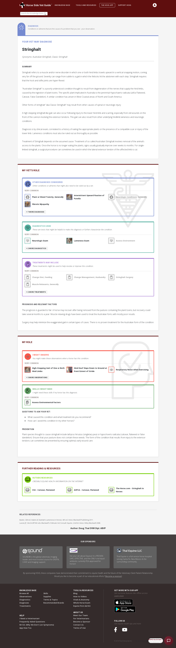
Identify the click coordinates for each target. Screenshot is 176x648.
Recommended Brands (53, 603)
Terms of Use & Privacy (142, 641)
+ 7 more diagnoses (35, 212)
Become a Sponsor (81, 621)
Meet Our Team (80, 615)
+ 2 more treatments (36, 292)
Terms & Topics (50, 599)
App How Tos (25, 628)
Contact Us (78, 625)
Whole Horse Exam (81, 603)
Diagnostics (24, 599)
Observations (25, 596)
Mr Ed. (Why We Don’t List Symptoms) (36, 625)
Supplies (47, 596)
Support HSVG (124, 5)
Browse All (24, 593)
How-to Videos (80, 596)
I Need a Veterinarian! (29, 618)
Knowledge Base (62, 5)
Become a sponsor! (113, 576)
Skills (45, 593)
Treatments (25, 606)
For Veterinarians (81, 618)
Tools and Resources (86, 5)
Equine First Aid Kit (82, 606)
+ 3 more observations (36, 377)
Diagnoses (24, 603)
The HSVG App (107, 5)
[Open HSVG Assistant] (168, 640)
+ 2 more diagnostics (36, 248)
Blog (75, 593)
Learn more (119, 595)
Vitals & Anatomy (81, 599)
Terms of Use (79, 628)
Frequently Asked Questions (32, 621)
